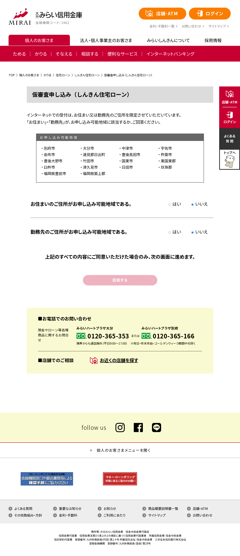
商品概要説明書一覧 (163, 508)
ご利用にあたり (114, 515)
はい (174, 203)
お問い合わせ (191, 26)
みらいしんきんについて (168, 40)
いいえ (199, 203)
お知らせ (110, 508)
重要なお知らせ (70, 508)
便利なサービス (122, 53)
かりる (41, 53)
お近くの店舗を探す (114, 360)
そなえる (64, 53)
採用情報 (213, 40)
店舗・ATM (200, 508)
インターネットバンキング (170, 53)
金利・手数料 (68, 515)
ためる (19, 53)
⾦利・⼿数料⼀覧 (162, 26)
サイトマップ (217, 26)
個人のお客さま (39, 40)
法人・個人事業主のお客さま (106, 40)
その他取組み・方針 (28, 515)
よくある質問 (23, 508)
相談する (89, 53)
